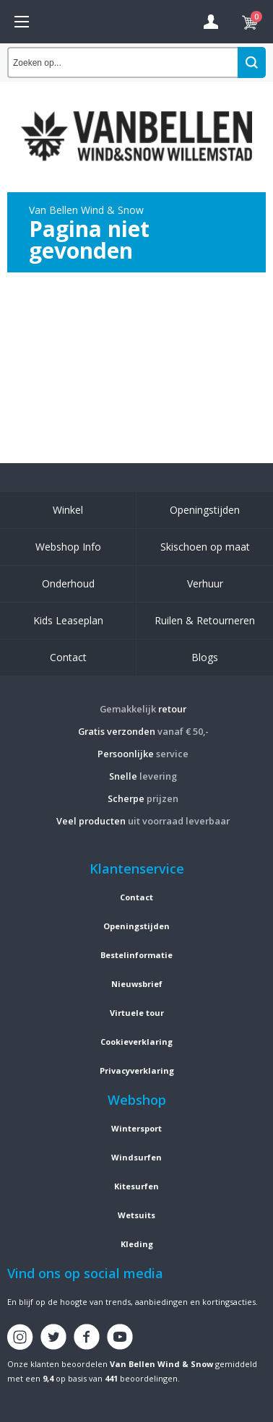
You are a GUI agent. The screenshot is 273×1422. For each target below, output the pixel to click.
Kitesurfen (136, 1186)
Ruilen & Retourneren (205, 620)
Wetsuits (136, 1215)
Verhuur (205, 583)
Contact (68, 657)
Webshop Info (68, 546)
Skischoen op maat (205, 546)
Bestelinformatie (136, 954)
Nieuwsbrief (136, 983)
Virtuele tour (137, 1012)
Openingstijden (205, 510)
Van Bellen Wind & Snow (161, 1363)
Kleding (137, 1243)
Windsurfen (136, 1157)
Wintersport (136, 1128)
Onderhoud (68, 583)
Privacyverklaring (137, 1070)
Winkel (68, 510)
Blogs (204, 657)
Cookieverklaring (136, 1041)
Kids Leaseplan (68, 620)
